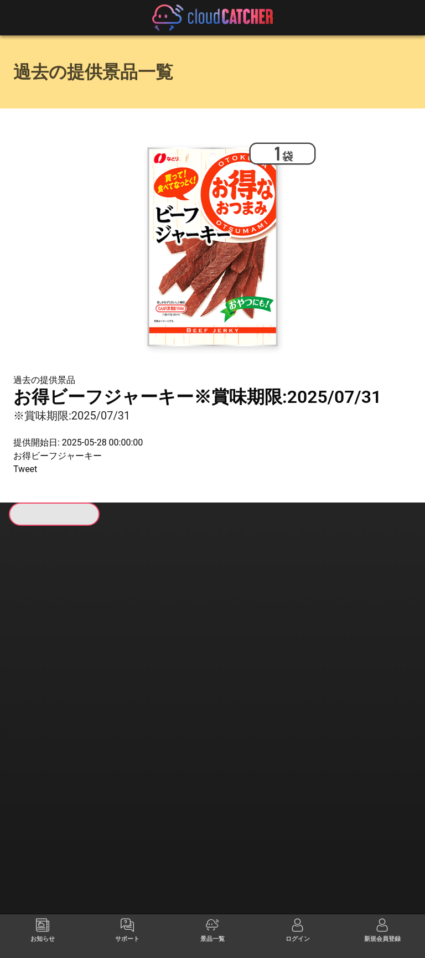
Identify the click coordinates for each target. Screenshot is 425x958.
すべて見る (56, 681)
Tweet (25, 469)
